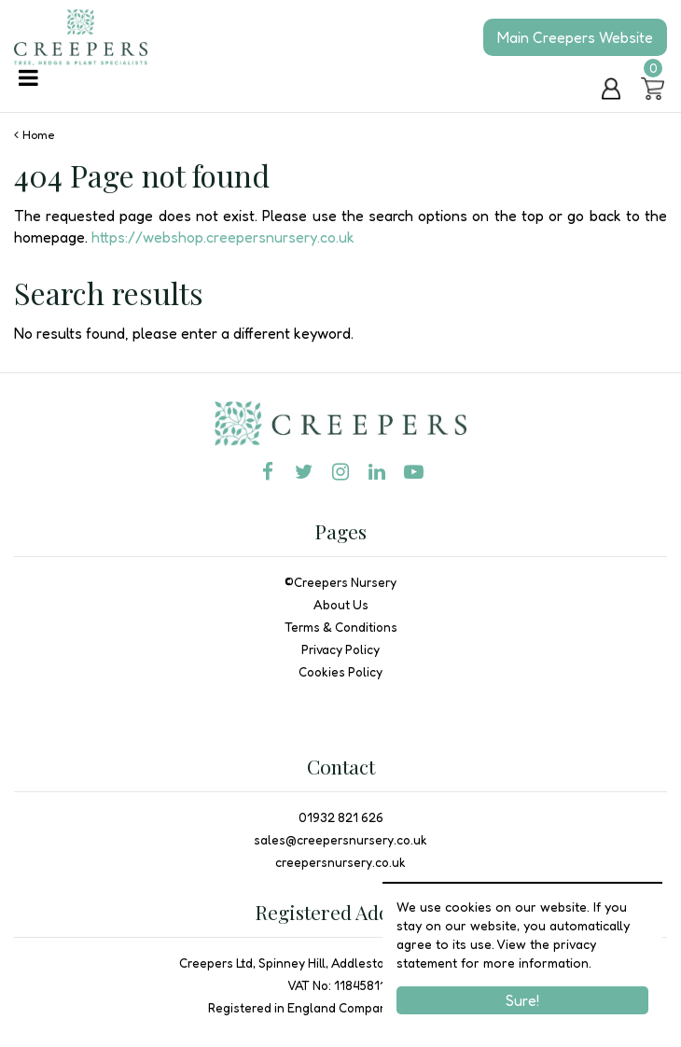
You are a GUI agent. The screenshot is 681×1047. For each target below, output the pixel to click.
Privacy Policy (340, 649)
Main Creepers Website (575, 37)
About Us (340, 604)
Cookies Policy (340, 671)
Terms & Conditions (341, 627)
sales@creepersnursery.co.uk (340, 839)
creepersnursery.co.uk (340, 862)
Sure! (522, 1000)
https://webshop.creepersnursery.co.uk (222, 237)
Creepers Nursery (345, 582)
